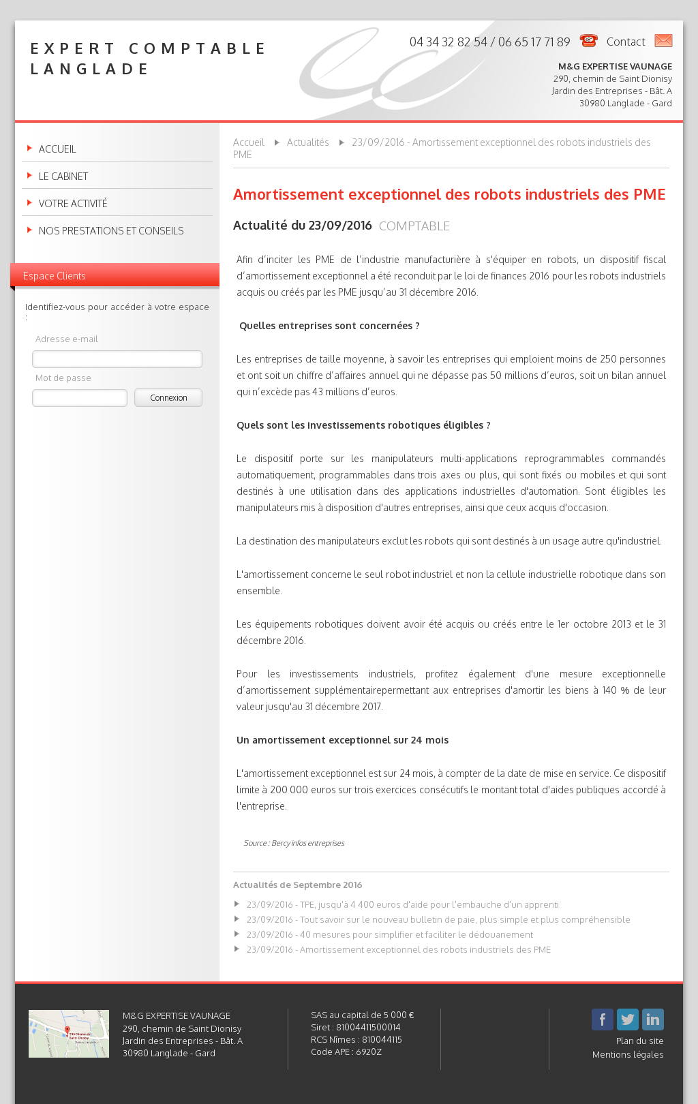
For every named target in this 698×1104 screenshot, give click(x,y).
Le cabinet (63, 176)
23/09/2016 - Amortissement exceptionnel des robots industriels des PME (399, 949)
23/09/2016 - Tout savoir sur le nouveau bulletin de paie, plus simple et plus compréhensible (439, 919)
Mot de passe (63, 377)
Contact (626, 41)
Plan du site (640, 1040)
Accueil (57, 149)
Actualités (308, 142)
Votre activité (73, 204)
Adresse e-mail (66, 338)
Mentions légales (628, 1054)
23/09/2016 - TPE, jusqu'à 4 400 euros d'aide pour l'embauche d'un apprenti (403, 904)
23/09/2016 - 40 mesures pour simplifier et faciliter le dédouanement (390, 934)
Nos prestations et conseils (111, 231)
